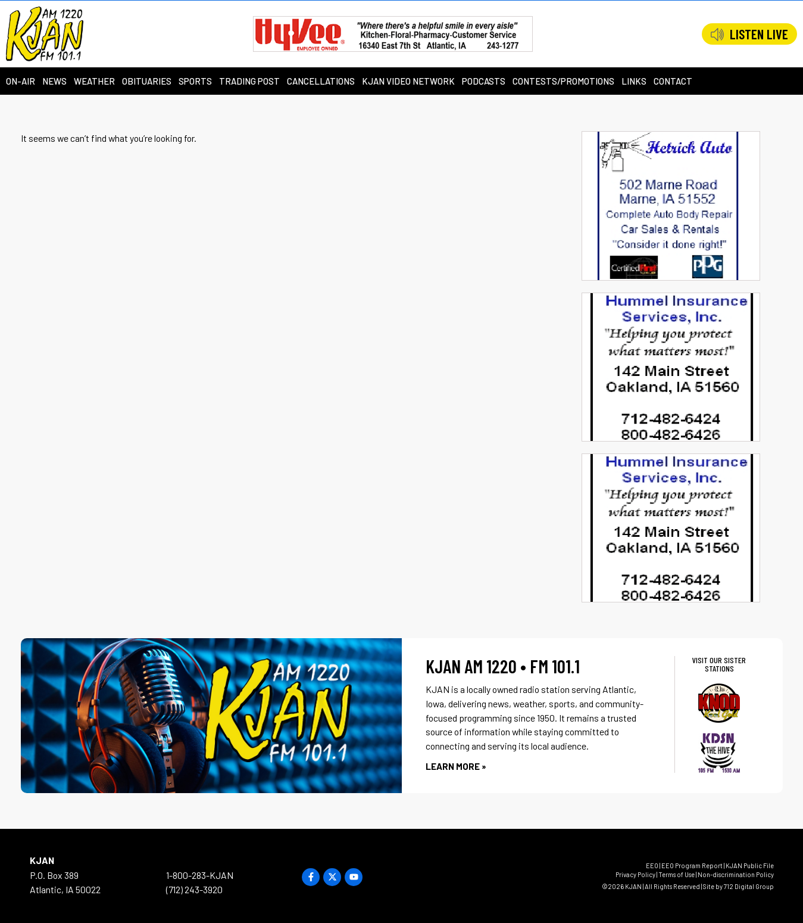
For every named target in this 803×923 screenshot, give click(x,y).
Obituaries (146, 81)
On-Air (20, 81)
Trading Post (249, 81)
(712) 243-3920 (194, 889)
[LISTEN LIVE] (717, 34)
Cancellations (321, 81)
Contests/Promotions (563, 81)
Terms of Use (676, 874)
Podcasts (483, 81)
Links (633, 81)
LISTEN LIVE (759, 34)
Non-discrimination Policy (736, 874)
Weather (94, 81)
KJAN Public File (750, 865)
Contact (673, 81)
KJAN (42, 860)
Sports (195, 81)
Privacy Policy (635, 874)
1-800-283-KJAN (199, 875)
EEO (652, 865)
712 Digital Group (749, 886)
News (54, 81)
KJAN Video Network (408, 81)
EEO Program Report (692, 865)
